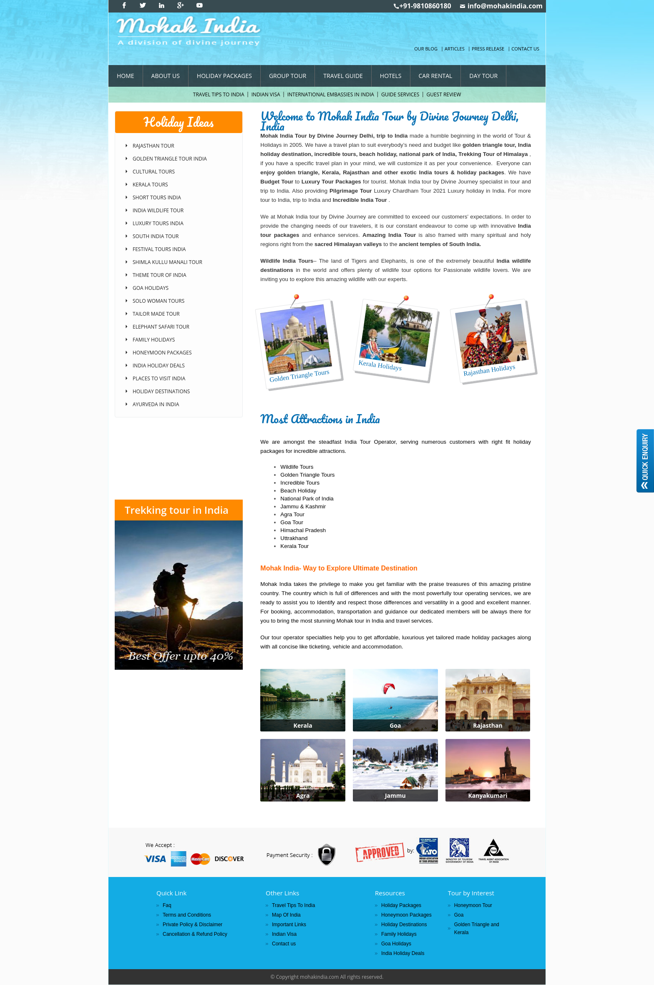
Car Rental (436, 76)
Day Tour (483, 76)
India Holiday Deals (159, 365)
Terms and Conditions (187, 915)
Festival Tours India (159, 249)
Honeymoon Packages (162, 352)
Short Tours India (157, 197)
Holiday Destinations (161, 391)
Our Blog (426, 48)
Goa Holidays (151, 287)
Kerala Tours (150, 184)
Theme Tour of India (159, 275)
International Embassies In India (330, 94)
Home (125, 76)
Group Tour (287, 76)
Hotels (391, 76)
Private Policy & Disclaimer (192, 924)
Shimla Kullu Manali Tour (167, 262)
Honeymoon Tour (473, 905)
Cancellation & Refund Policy (195, 934)
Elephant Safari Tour (161, 326)
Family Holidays (154, 339)
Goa (459, 915)
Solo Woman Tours (158, 300)
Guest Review (443, 94)
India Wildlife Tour (158, 210)
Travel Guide (343, 76)
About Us (165, 76)
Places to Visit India (159, 378)
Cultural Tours (154, 171)
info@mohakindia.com (505, 5)
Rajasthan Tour (153, 145)
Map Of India (286, 915)
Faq (167, 905)
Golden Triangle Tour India (170, 158)
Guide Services (400, 94)
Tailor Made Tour (156, 313)
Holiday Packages (224, 76)
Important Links (289, 924)
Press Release (488, 48)
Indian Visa (266, 94)
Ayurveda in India (156, 404)
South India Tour (156, 236)
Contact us (525, 48)
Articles (455, 48)
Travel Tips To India (218, 94)
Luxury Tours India (158, 223)
